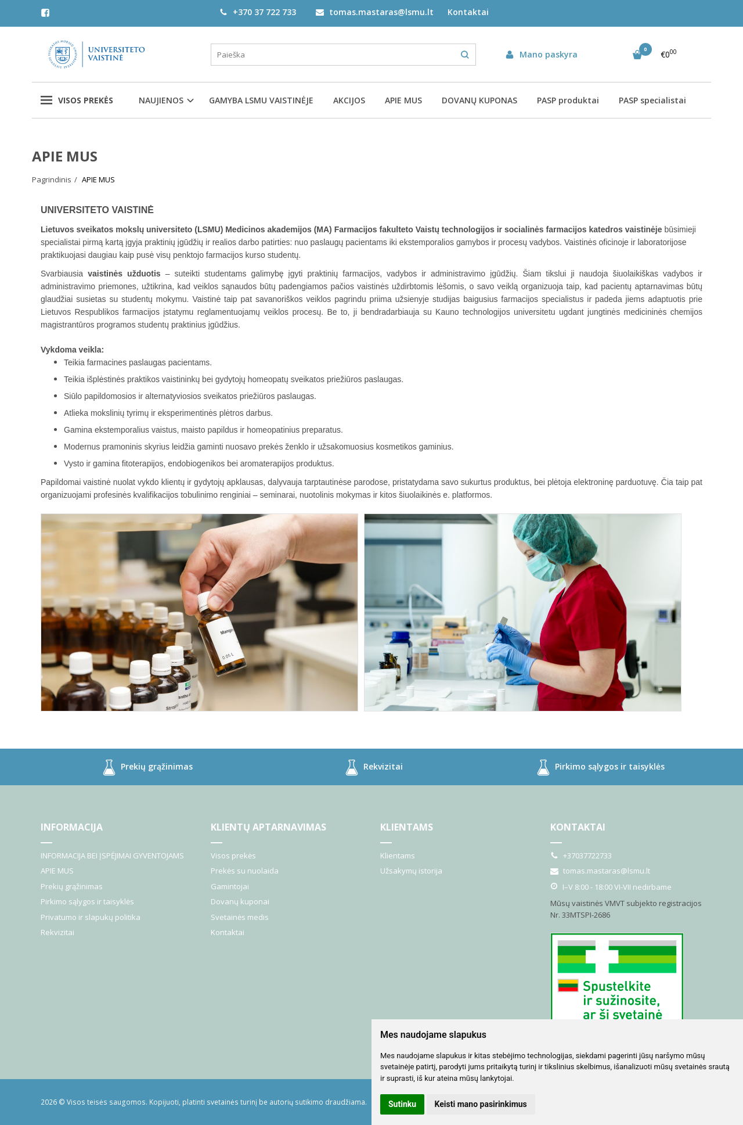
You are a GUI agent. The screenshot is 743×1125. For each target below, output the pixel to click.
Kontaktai (468, 11)
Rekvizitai (371, 767)
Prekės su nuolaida (245, 870)
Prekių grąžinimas (145, 767)
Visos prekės (77, 100)
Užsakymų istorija (411, 870)
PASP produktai (568, 100)
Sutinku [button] (402, 1104)
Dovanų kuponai (240, 901)
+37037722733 (581, 855)
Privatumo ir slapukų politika (90, 917)
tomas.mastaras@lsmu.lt (375, 11)
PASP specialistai (652, 100)
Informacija (72, 827)
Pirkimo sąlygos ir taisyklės (598, 767)
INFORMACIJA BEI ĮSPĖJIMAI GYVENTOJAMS (112, 855)
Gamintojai (230, 886)
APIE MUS (403, 100)
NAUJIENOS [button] (161, 100)
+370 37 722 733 (257, 11)
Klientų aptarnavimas (268, 827)
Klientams (406, 827)
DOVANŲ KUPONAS (479, 100)
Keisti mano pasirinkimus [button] (481, 1104)
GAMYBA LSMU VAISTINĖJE (261, 100)
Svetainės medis (240, 917)
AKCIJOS (349, 100)
